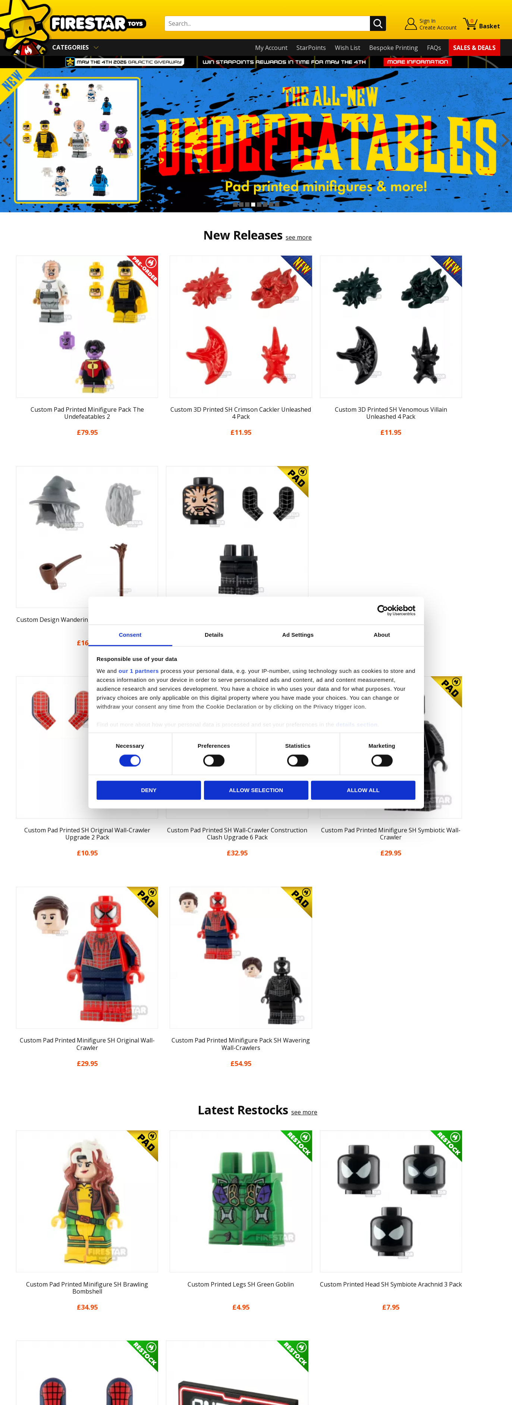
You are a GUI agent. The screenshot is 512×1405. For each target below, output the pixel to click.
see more (299, 237)
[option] (256, 140)
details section (357, 724)
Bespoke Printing (393, 48)
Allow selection (256, 790)
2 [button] (241, 204)
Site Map (24, 1349)
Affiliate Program (158, 1334)
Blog (18, 1285)
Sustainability (31, 1338)
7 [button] (271, 204)
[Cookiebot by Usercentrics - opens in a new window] (382, 610)
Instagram (314, 1270)
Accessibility (28, 1327)
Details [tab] (214, 635)
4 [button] (253, 204)
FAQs (434, 48)
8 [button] (277, 204)
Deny (149, 790)
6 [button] (265, 204)
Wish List (347, 48)
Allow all (363, 790)
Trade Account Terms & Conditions (183, 1322)
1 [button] (235, 204)
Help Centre (151, 1254)
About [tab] (382, 635)
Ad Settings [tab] (298, 635)
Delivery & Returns (38, 1295)
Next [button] (505, 140)
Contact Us (149, 1241)
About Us (25, 1263)
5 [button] (259, 204)
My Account (271, 48)
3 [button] (247, 204)
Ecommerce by (472, 1396)
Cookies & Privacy (37, 1317)
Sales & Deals (474, 48)
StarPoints (311, 48)
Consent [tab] (130, 635)
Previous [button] (6, 140)
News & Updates (35, 1274)
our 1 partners (139, 671)
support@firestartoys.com (170, 1278)
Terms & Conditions (40, 1306)
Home (20, 1241)
